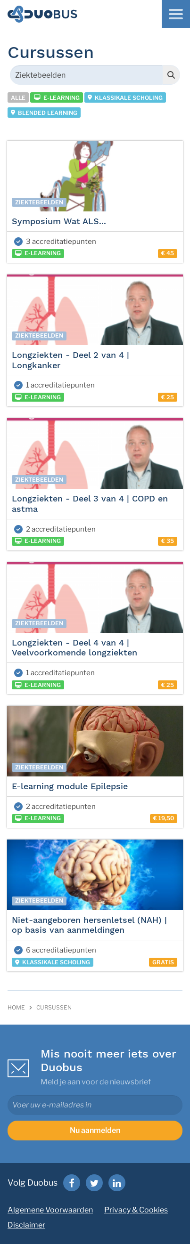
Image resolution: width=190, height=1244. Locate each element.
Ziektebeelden (39, 202)
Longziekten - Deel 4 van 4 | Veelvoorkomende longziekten (74, 648)
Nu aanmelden (95, 1130)
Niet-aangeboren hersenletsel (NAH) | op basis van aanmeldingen (89, 925)
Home (16, 1007)
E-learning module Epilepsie (70, 786)
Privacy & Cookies (136, 1209)
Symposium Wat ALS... (59, 221)
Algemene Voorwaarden (50, 1209)
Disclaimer (26, 1224)
